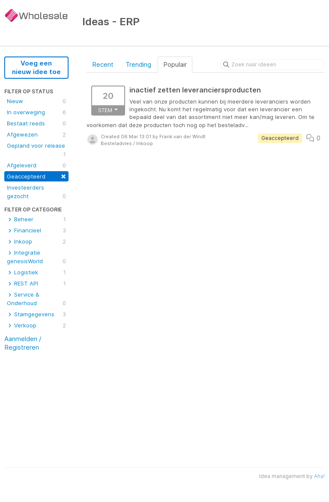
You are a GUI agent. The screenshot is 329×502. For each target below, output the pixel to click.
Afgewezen (36, 134)
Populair (175, 64)
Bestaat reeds (36, 123)
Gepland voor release (36, 150)
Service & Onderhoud (36, 299)
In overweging (36, 112)
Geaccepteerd (36, 175)
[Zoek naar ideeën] (272, 64)
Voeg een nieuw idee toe (36, 67)
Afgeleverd (36, 165)
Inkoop (36, 241)
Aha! (319, 476)
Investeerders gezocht (36, 192)
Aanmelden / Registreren (22, 343)
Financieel (36, 230)
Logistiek (36, 272)
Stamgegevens (36, 314)
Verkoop (36, 325)
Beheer (36, 219)
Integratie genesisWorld (36, 257)
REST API (36, 283)
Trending (138, 64)
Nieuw (36, 101)
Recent (103, 64)
